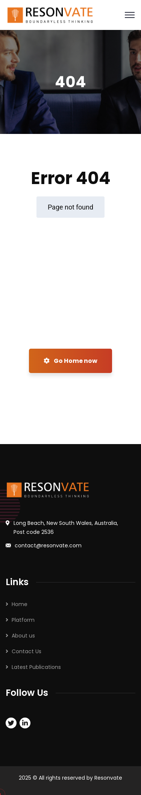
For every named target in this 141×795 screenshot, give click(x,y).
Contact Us (26, 651)
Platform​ (23, 620)
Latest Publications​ (36, 667)
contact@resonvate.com (48, 545)
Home (19, 604)
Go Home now (70, 361)
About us (23, 635)
